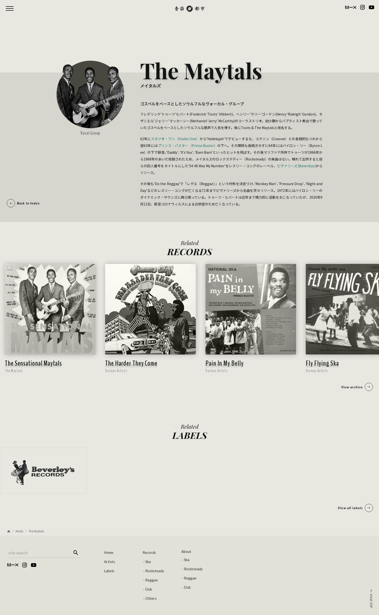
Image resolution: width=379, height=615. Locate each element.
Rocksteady (154, 571)
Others (151, 598)
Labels (109, 571)
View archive (357, 387)
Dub (148, 589)
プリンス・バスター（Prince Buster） (187, 145)
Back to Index (23, 203)
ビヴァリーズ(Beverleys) (296, 165)
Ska (148, 561)
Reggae (151, 580)
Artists (19, 531)
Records (149, 552)
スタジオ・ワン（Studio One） (175, 138)
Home (108, 552)
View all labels (355, 508)
